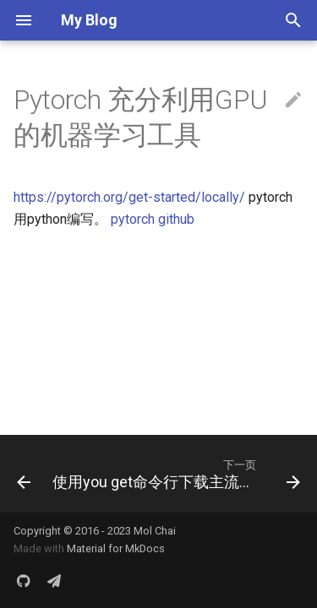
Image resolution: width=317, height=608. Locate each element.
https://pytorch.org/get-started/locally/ (129, 197)
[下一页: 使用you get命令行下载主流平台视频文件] (175, 473)
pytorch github (152, 219)
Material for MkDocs (116, 548)
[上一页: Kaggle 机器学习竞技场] (19, 473)
